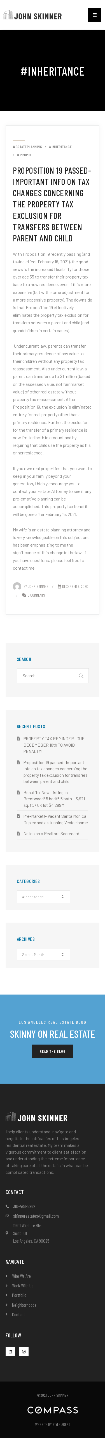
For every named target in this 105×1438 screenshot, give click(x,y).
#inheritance (60, 147)
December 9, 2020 (73, 586)
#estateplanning (27, 147)
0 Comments (36, 595)
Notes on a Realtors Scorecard (51, 833)
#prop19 (24, 155)
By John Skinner (30, 586)
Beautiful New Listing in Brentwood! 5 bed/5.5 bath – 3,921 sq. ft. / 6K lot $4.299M (54, 799)
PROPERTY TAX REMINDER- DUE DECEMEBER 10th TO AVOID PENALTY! (54, 745)
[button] (94, 15)
